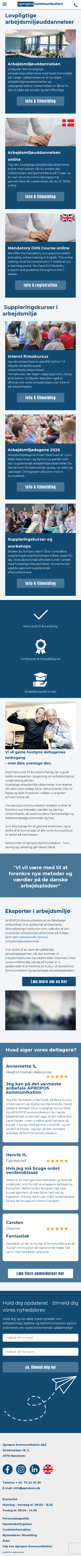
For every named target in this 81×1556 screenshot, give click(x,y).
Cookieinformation (17, 1529)
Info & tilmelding (40, 101)
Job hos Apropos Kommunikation (27, 1546)
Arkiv (6, 1540)
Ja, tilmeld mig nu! (40, 1367)
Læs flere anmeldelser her (40, 1273)
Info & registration (40, 285)
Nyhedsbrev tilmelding (20, 1535)
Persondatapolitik (16, 1518)
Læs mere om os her (49, 981)
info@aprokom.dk (27, 1488)
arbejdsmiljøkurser (18, 958)
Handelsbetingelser (17, 1524)
